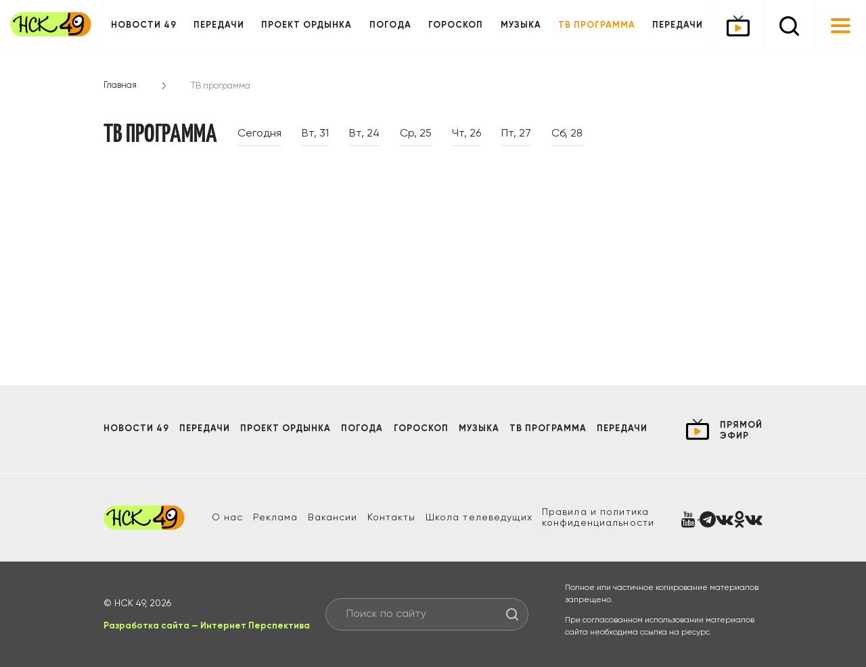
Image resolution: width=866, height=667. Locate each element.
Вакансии (333, 517)
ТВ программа (596, 25)
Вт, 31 (315, 133)
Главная (120, 85)
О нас (228, 517)
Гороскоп (455, 25)
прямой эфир (741, 431)
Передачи (218, 25)
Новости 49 (144, 25)
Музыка (521, 25)
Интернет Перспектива (255, 626)
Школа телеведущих (479, 517)
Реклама (275, 517)
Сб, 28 (567, 133)
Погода (390, 25)
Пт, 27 (516, 133)
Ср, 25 (416, 133)
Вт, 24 (364, 133)
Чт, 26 (466, 133)
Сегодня (259, 133)
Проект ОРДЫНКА (306, 25)
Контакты (391, 517)
